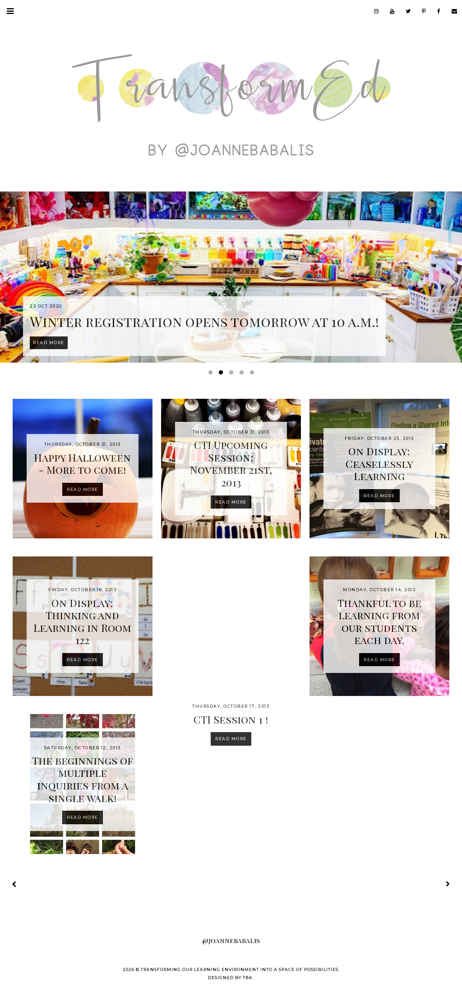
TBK (248, 977)
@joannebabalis (231, 940)
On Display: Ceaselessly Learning (379, 463)
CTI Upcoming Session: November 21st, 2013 (231, 463)
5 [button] (253, 374)
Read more (82, 489)
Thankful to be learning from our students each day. (379, 621)
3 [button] (232, 374)
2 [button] (222, 374)
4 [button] (243, 374)
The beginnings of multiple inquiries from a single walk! (82, 779)
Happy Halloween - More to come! (82, 463)
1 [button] (212, 374)
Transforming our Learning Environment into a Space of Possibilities (239, 969)
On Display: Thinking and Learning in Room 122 (82, 621)
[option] (231, 277)
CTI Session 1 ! (231, 719)
